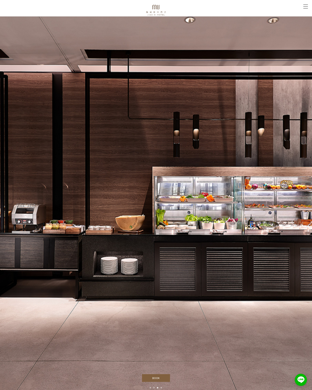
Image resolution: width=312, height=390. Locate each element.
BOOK (156, 378)
